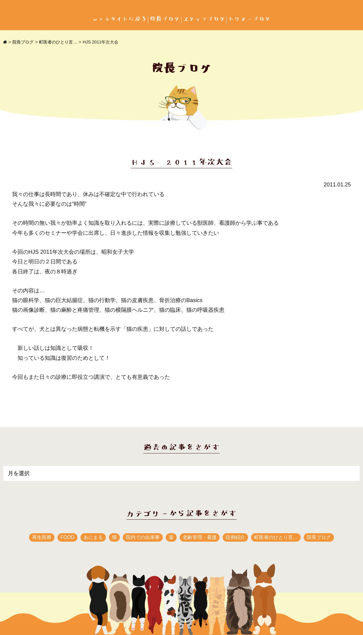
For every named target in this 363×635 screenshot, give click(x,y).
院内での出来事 (143, 537)
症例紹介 (235, 537)
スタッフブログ (204, 19)
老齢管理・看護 (200, 537)
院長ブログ (165, 19)
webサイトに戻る (119, 19)
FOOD (67, 537)
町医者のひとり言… (58, 42)
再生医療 (41, 537)
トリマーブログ (249, 19)
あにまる (93, 537)
